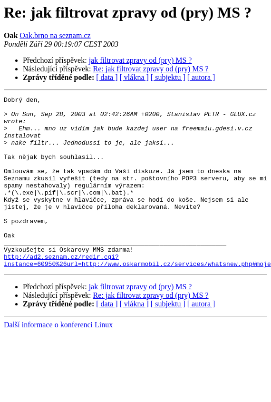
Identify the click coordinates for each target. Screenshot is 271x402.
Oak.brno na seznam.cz (54, 35)
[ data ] (106, 77)
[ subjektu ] (168, 77)
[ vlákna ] (134, 77)
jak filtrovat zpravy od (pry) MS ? (140, 60)
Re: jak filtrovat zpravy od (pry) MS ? (151, 69)
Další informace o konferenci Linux (58, 359)
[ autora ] (201, 77)
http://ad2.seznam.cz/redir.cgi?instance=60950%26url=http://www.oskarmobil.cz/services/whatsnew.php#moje (137, 293)
